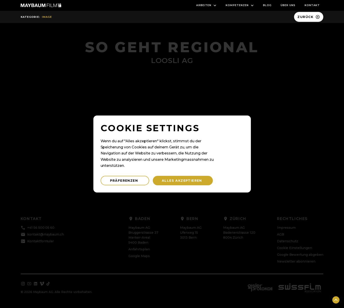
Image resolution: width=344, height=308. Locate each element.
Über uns (288, 5)
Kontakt (312, 5)
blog (267, 5)
